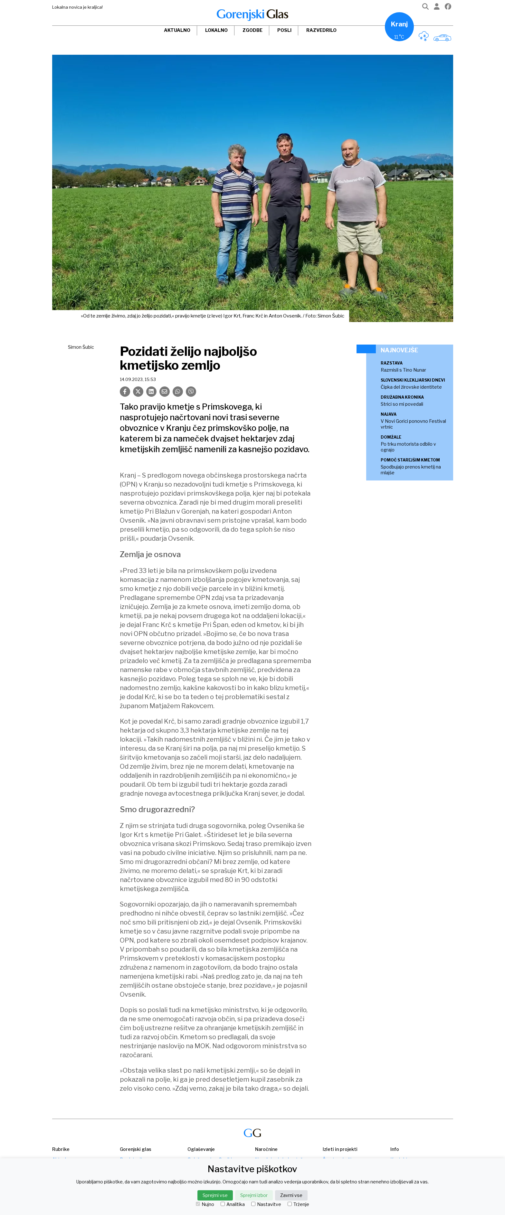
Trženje (298, 1204)
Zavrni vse (291, 1195)
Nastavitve (266, 1204)
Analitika (233, 1204)
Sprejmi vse (215, 1195)
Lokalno (216, 30)
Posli (284, 30)
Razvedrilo (321, 30)
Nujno (205, 1204)
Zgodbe (252, 30)
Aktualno (177, 30)
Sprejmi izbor (254, 1195)
